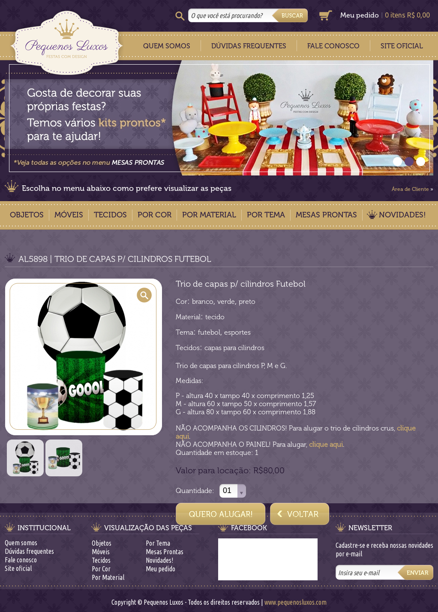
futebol (209, 332)
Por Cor (154, 215)
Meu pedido (359, 15)
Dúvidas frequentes (29, 551)
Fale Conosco (333, 46)
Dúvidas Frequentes (248, 46)
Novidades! (402, 215)
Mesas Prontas (326, 215)
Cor (181, 301)
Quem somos (21, 543)
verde (226, 301)
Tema (184, 332)
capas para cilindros (234, 348)
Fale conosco (21, 560)
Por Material (209, 215)
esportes (237, 332)
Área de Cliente (410, 189)
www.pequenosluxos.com (295, 602)
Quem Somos (166, 46)
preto (247, 301)
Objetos (27, 215)
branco (202, 301)
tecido (215, 317)
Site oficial (18, 568)
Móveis (68, 215)
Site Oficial (402, 46)
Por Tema (266, 215)
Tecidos (110, 215)
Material (188, 317)
